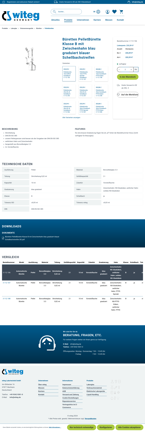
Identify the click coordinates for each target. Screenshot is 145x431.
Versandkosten (90, 419)
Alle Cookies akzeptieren (129, 427)
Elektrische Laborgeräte (96, 391)
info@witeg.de (137, 2)
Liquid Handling (93, 395)
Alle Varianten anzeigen (71, 117)
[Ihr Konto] (107, 11)
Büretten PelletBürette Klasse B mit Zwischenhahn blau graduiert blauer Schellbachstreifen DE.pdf (30, 238)
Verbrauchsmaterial (94, 388)
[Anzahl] (125, 69)
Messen (41, 388)
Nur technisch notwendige (81, 427)
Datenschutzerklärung (70, 388)
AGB (64, 391)
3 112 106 (6, 273)
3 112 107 (6, 283)
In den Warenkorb (128, 77)
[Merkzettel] (114, 11)
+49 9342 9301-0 (76, 347)
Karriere (41, 391)
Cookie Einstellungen (70, 398)
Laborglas (90, 385)
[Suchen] (55, 12)
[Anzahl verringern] (119, 69)
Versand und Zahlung (70, 395)
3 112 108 (6, 299)
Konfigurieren (106, 427)
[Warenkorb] (121, 11)
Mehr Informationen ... (55, 427)
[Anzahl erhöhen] (131, 69)
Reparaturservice (69, 401)
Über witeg (42, 385)
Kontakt (41, 395)
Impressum (66, 385)
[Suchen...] (68, 12)
